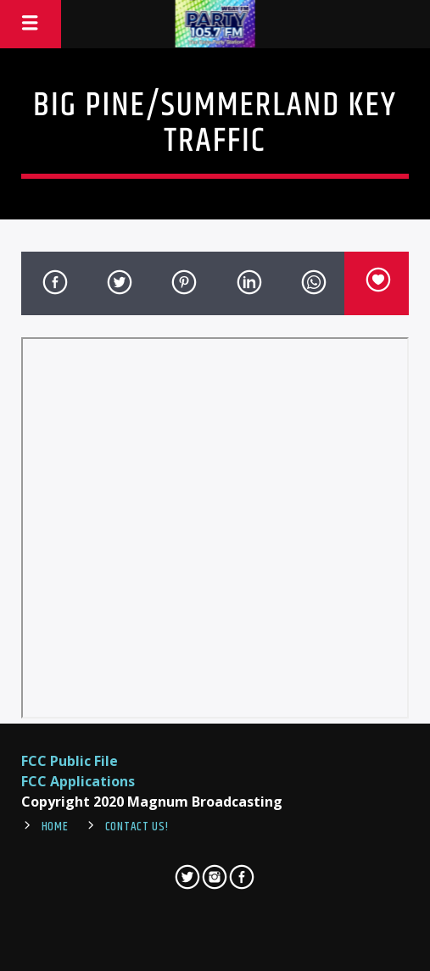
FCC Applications (78, 781)
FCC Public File (69, 761)
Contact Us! (137, 827)
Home (55, 827)
